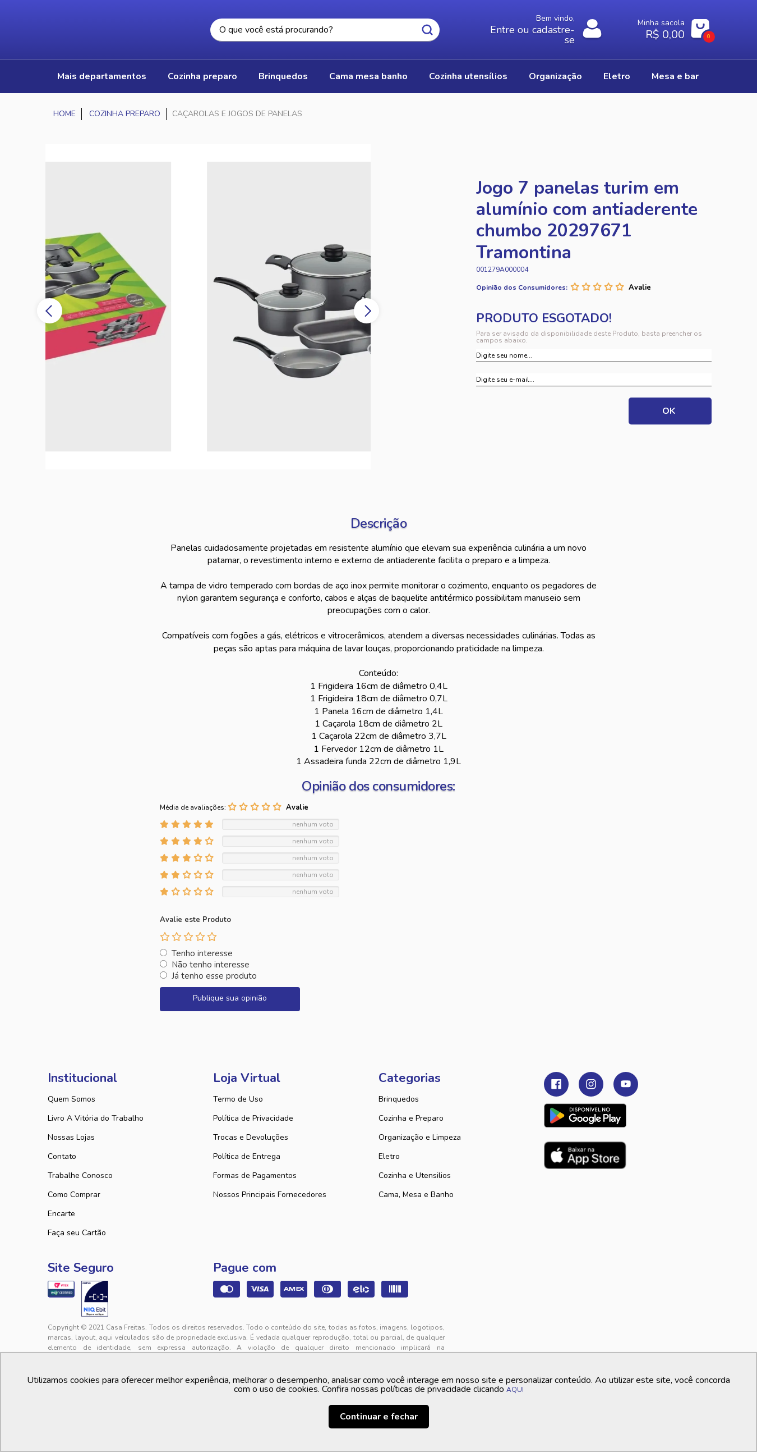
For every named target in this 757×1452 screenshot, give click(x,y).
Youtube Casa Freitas (625, 1084)
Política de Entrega (246, 1157)
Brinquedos (398, 1099)
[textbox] (324, 30)
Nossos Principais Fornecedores (269, 1195)
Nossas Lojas (71, 1138)
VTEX (606, 1337)
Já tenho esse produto (214, 976)
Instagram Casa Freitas (591, 1084)
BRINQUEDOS (283, 77)
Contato (62, 1157)
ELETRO (617, 77)
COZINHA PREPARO (202, 77)
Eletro (389, 1157)
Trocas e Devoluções (250, 1138)
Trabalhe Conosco (80, 1176)
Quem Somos (71, 1099)
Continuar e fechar (379, 1416)
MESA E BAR (676, 77)
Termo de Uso (238, 1099)
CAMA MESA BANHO (369, 77)
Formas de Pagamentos (255, 1176)
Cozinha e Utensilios (414, 1176)
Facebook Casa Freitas (556, 1084)
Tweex (559, 1337)
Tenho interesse (202, 954)
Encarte (61, 1214)
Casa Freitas (109, 26)
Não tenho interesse (211, 965)
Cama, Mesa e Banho (416, 1195)
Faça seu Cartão (77, 1233)
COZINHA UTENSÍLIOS (469, 77)
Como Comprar (74, 1195)
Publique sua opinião (230, 998)
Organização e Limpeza (419, 1138)
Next (368, 311)
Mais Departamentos (101, 77)
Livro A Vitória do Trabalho (96, 1118)
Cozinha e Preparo (411, 1118)
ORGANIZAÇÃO (556, 77)
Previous (48, 311)
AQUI (515, 1389)
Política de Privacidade (253, 1118)
